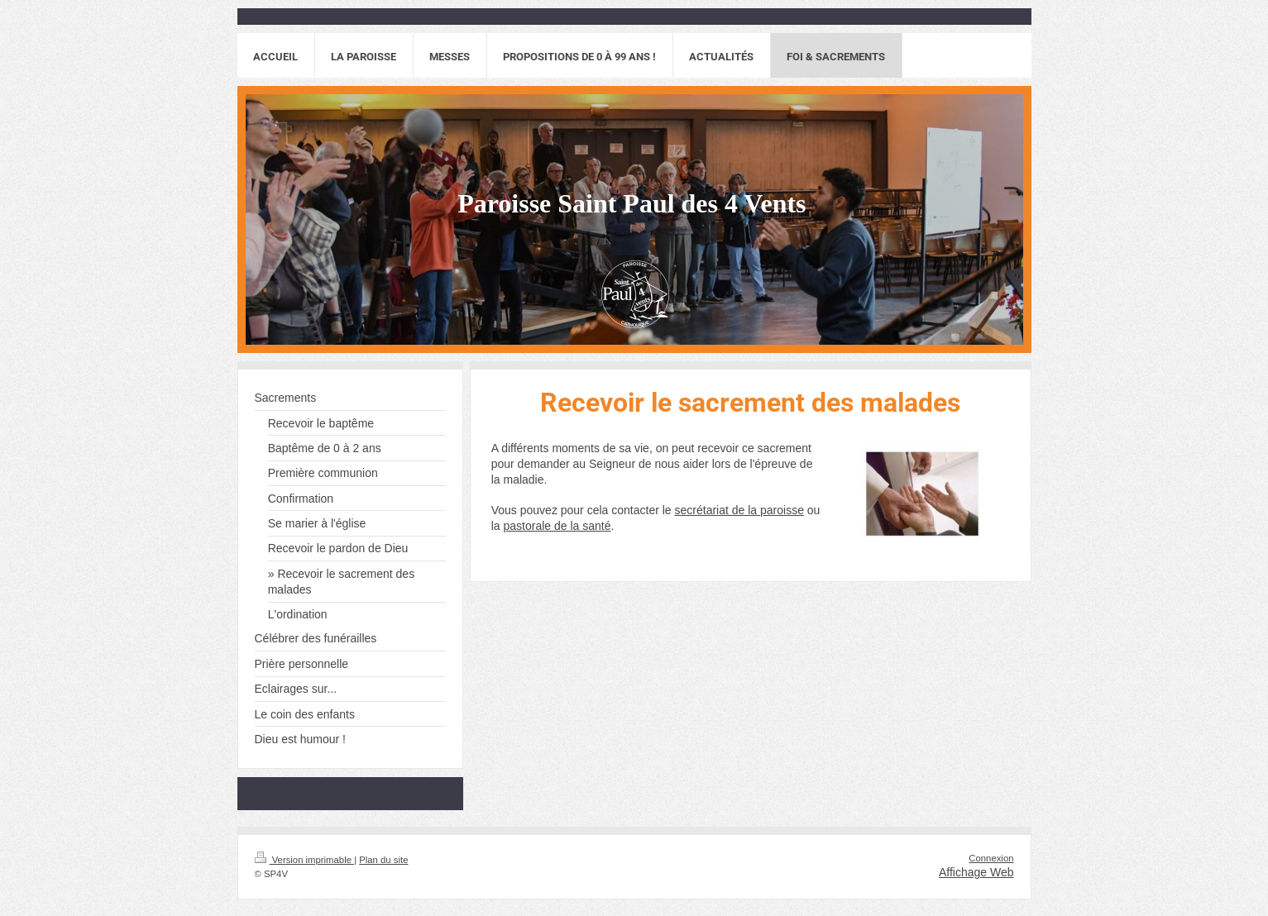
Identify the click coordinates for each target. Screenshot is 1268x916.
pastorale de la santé (557, 525)
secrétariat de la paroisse (739, 510)
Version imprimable (305, 860)
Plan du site (383, 860)
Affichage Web (976, 872)
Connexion (991, 858)
